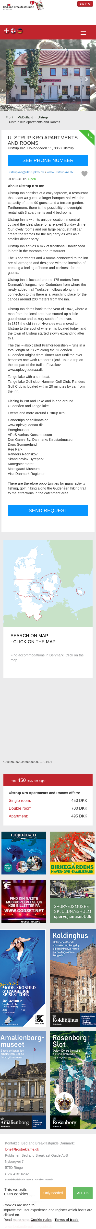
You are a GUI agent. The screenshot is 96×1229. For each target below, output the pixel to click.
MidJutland (25, 117)
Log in (85, 3)
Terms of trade (67, 1220)
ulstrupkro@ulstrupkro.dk (26, 172)
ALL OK (83, 1193)
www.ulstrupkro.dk (60, 172)
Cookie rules (41, 1220)
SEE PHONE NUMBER (48, 160)
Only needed (53, 1193)
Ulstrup (42, 117)
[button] (10, 76)
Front (9, 117)
